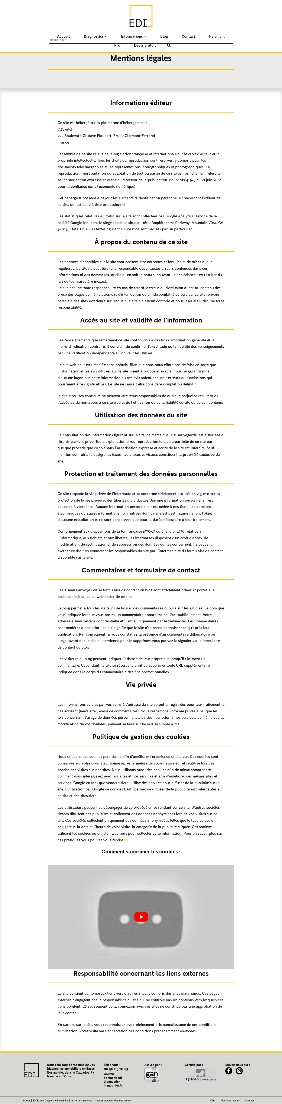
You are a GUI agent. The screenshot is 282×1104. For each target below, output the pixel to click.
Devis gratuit (206, 36)
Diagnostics (81, 36)
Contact (150, 36)
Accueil (59, 36)
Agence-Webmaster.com (117, 1100)
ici (126, 839)
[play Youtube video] (141, 917)
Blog (134, 36)
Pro (187, 36)
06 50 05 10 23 (116, 1068)
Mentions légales (230, 1100)
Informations (111, 36)
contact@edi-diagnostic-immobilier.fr (113, 1081)
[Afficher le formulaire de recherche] (225, 36)
